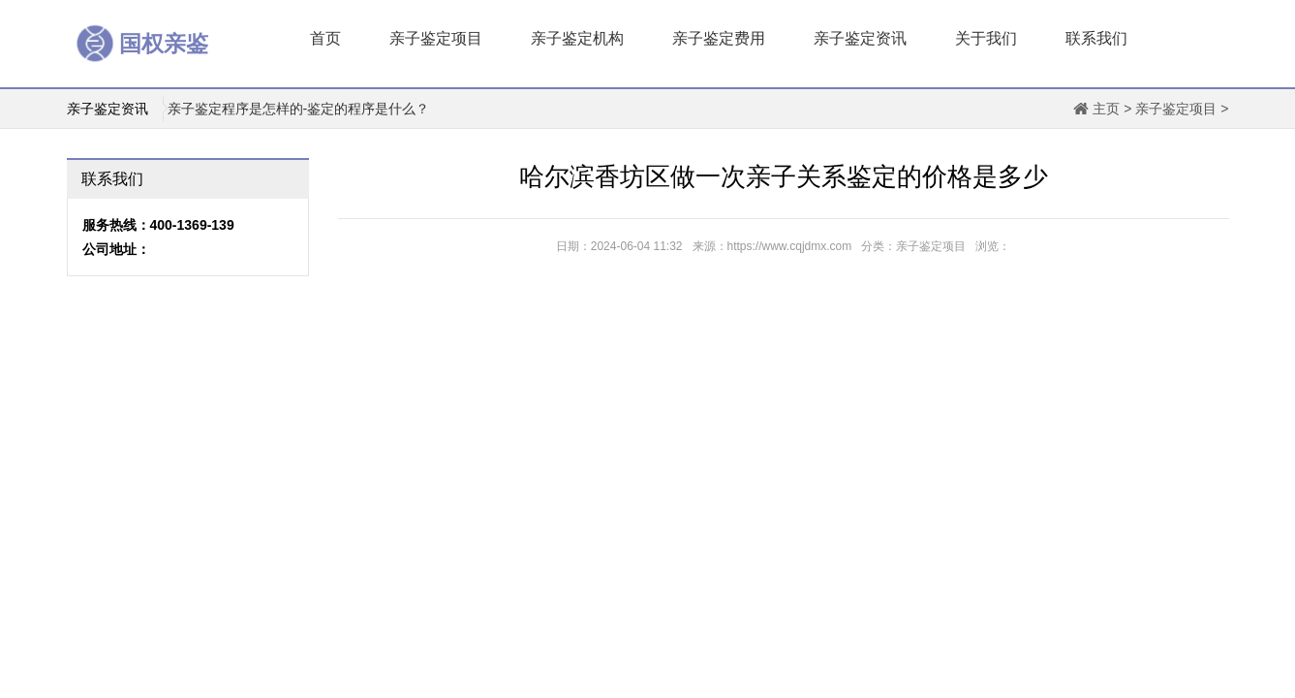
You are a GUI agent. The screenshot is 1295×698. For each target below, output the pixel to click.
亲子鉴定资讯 (860, 38)
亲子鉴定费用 (718, 38)
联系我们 (1096, 38)
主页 (1106, 108)
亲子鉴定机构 (577, 38)
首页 (325, 38)
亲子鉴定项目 (435, 38)
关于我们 (986, 38)
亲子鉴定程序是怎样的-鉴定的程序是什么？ (299, 108)
